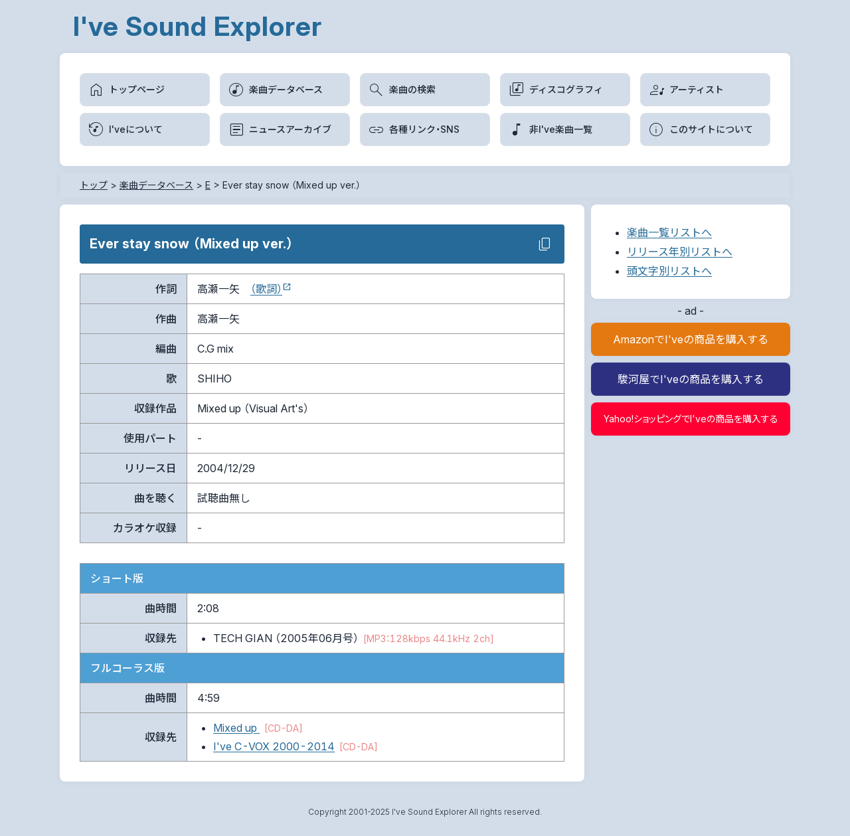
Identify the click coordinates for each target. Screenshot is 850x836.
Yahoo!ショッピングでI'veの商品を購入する (691, 418)
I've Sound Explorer (197, 26)
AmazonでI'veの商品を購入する (690, 339)
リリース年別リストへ (679, 251)
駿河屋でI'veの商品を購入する (691, 379)
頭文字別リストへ (669, 271)
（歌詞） (266, 288)
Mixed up (236, 727)
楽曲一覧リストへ (669, 232)
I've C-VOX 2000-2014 (274, 746)
